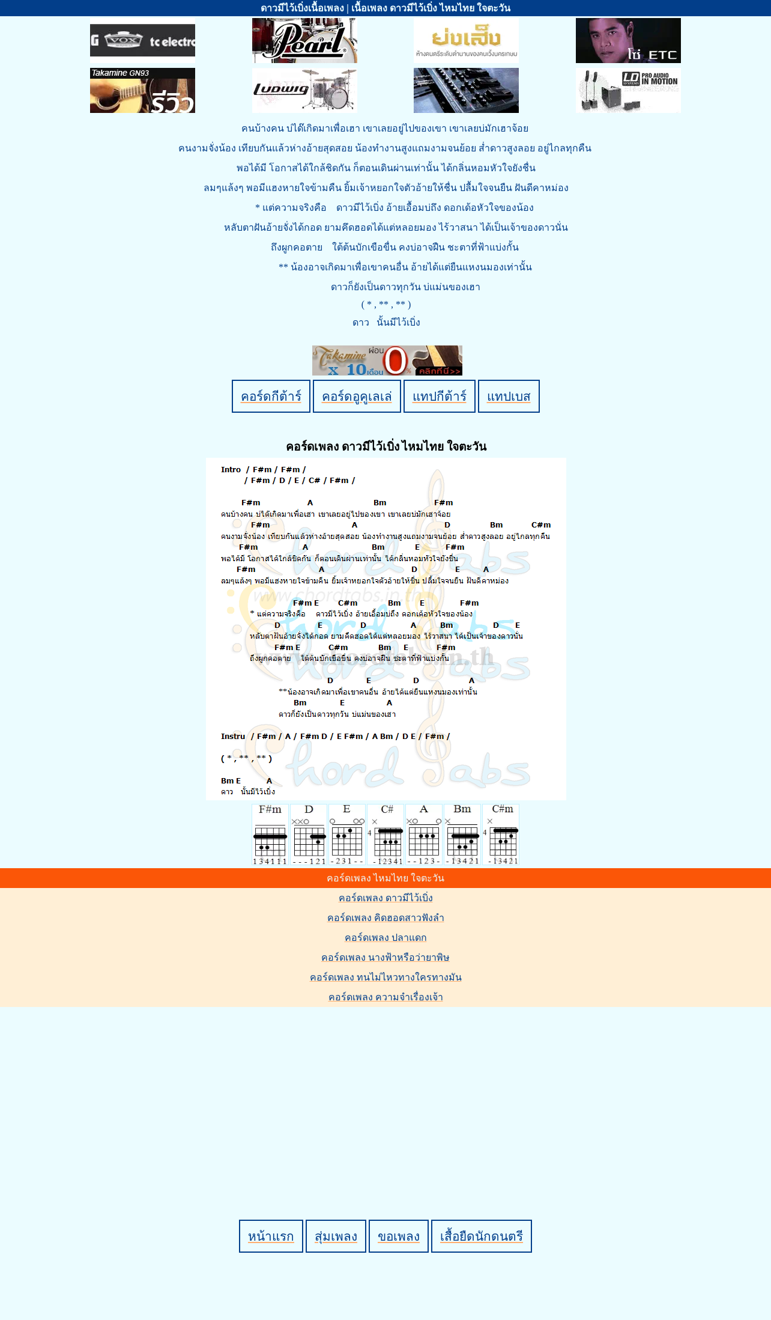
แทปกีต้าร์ (440, 396)
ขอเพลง (399, 1236)
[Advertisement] (387, 1093)
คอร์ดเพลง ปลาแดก (386, 937)
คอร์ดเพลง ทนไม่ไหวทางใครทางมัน (386, 977)
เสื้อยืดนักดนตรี (481, 1236)
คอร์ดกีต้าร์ (271, 396)
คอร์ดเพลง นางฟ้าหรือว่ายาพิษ (385, 957)
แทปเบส (509, 396)
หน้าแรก (271, 1236)
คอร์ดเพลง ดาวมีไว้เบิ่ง (386, 898)
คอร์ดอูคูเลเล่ (357, 396)
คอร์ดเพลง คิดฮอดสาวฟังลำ (385, 918)
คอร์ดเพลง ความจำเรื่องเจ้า (385, 997)
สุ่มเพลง (336, 1236)
